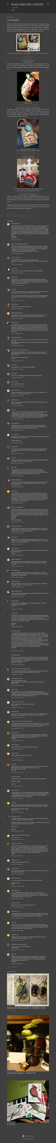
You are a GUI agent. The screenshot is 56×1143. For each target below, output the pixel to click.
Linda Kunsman (15, 526)
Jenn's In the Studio (28, 59)
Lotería (18, 215)
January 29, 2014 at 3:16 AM (17, 786)
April (12, 922)
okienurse (13, 868)
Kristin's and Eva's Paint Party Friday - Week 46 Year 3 (28, 153)
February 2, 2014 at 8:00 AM (17, 940)
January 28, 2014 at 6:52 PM (17, 707)
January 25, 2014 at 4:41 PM (17, 239)
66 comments (13, 1010)
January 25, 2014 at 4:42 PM (17, 253)
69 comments (13, 1075)
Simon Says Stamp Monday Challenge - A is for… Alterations (28, 57)
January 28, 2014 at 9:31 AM (17, 674)
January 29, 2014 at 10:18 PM (17, 874)
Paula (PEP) (14, 223)
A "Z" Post (11, 1124)
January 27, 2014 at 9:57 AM (17, 587)
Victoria (13, 322)
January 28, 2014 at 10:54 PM (17, 728)
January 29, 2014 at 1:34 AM (17, 772)
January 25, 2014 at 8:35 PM (17, 318)
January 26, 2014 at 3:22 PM (17, 463)
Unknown (13, 711)
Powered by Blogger (28, 1136)
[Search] (48, 4)
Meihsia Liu (14, 581)
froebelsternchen (15, 678)
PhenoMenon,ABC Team (17, 758)
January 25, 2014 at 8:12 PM (17, 308)
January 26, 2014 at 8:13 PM (17, 544)
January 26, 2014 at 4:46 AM (17, 360)
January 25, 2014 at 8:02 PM (17, 300)
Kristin (13, 537)
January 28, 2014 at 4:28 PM (17, 697)
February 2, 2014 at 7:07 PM (17, 950)
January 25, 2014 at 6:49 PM (17, 285)
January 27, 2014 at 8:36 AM (17, 577)
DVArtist (13, 400)
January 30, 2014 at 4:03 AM (17, 898)
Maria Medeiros (15, 591)
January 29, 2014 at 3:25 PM (17, 839)
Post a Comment (11, 966)
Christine (13, 304)
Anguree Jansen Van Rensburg (19, 835)
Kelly (12, 954)
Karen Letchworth (16, 507)
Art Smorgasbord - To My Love (21, 1073)
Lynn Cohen (14, 257)
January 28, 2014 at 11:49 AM (17, 685)
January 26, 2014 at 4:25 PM (17, 486)
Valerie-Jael (14, 390)
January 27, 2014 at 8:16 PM (17, 626)
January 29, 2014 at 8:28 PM (17, 864)
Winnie (13, 491)
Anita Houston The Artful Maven (19, 668)
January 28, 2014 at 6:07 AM (17, 664)
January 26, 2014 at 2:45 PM (17, 453)
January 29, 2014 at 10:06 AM (17, 831)
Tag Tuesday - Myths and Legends (28, 151)
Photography (23, 215)
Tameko (13, 600)
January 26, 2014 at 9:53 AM (17, 419)
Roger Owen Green (16, 702)
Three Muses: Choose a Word (28, 154)
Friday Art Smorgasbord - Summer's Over (26, 1008)
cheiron (13, 689)
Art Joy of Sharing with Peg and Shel (20, 721)
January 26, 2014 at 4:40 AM (17, 345)
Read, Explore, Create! (27, 4)
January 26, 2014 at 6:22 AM (17, 369)
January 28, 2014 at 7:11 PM (17, 717)
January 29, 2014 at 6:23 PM (17, 855)
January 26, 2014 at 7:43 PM (17, 522)
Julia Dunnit (14, 890)
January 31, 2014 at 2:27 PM (17, 918)
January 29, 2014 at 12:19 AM (17, 760)
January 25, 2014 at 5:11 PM (17, 264)
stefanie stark (14, 559)
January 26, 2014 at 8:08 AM (17, 395)
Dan (12, 457)
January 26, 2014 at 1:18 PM (17, 442)
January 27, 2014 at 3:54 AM (17, 555)
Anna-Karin (14, 570)
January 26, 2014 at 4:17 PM (17, 475)
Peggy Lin (14, 860)
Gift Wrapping (13, 215)
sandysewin (14, 816)
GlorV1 (13, 268)
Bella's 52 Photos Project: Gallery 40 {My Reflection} (28, 104)
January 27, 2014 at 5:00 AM (17, 566)
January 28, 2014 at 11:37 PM (17, 749)
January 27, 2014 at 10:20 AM (17, 596)
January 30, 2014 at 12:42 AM (17, 886)
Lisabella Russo (15, 479)
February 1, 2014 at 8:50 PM (17, 930)
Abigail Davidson (15, 312)
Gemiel (13, 613)
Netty (12, 467)
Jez (12, 409)
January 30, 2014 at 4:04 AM (17, 907)
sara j (12, 764)
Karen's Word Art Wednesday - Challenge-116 (28, 106)
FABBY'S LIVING (15, 843)
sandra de (13, 732)
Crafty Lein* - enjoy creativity (18, 350)
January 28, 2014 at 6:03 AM (17, 650)
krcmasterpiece (15, 337)
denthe (13, 381)
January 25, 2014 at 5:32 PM (17, 272)
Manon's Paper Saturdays (28, 193)
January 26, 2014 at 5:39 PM (17, 503)
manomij (13, 548)
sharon (13, 277)
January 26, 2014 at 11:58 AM (17, 430)
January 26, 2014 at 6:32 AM (17, 377)
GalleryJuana (14, 878)
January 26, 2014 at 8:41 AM (17, 405)
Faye (12, 289)
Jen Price (13, 434)
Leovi (12, 365)
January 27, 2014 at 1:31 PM (17, 609)
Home (13, 10)
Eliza (12, 802)
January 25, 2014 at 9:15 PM (17, 333)
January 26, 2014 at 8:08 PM (17, 533)
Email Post (12, 213)
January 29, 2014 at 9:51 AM (17, 812)
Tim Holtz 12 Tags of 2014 (28, 56)
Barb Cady (14, 423)
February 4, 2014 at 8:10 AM (17, 963)
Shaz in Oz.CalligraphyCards (18, 244)
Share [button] (8, 213)
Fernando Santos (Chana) (17, 944)
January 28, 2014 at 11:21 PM (17, 740)
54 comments (13, 1126)
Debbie (13, 446)
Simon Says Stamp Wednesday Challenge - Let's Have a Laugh (28, 191)
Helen (12, 373)
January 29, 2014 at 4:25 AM (17, 798)
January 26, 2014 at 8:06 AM (17, 386)
